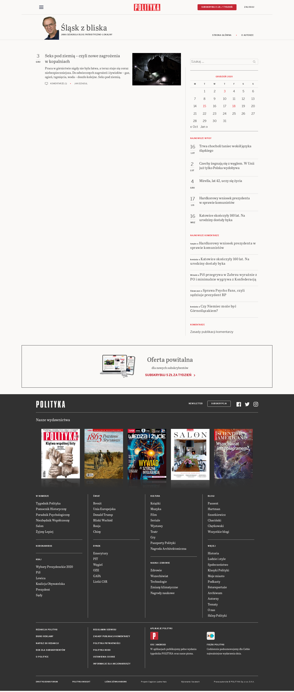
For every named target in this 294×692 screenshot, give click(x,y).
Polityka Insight (81, 682)
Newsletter (196, 403)
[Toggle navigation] (41, 7)
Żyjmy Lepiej (44, 531)
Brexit (97, 503)
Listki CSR (100, 581)
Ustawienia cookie (104, 657)
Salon (39, 526)
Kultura (155, 496)
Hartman (214, 509)
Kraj (38, 559)
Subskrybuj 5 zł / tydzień (217, 7)
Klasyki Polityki (218, 570)
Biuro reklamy (44, 636)
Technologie (158, 581)
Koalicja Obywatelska (50, 583)
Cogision (152, 682)
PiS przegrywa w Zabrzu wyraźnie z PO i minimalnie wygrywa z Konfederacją (223, 276)
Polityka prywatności (106, 643)
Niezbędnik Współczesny (53, 520)
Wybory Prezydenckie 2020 (54, 566)
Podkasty (214, 581)
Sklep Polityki (217, 615)
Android (161, 644)
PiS (38, 572)
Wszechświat (159, 576)
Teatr (154, 531)
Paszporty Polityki (163, 542)
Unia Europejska (104, 509)
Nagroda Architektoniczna (168, 548)
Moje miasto (216, 576)
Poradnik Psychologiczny (53, 514)
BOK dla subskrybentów (50, 650)
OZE (96, 570)
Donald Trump (103, 514)
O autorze (247, 35)
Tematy (213, 604)
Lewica (41, 578)
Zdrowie (156, 570)
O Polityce (42, 657)
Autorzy (213, 598)
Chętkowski (216, 526)
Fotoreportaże (217, 587)
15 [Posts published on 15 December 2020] (204, 106)
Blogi (211, 496)
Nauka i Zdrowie (160, 563)
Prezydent (43, 589)
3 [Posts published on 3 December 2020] (225, 91)
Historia (213, 553)
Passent (213, 503)
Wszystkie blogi (218, 531)
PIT (95, 558)
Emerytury (100, 553)
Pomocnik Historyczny (51, 509)
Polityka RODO (102, 650)
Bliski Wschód (102, 520)
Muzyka (155, 509)
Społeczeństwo (218, 564)
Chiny (97, 531)
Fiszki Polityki (215, 644)
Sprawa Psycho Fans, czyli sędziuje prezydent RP (217, 292)
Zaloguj (249, 7)
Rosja (97, 526)
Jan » (204, 127)
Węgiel (98, 564)
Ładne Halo (162, 682)
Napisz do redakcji (47, 643)
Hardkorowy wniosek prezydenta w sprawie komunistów (223, 245)
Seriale (155, 520)
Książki (155, 503)
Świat (96, 496)
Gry (152, 537)
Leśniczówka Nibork (116, 682)
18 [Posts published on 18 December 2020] (234, 106)
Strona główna (221, 35)
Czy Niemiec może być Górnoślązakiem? (213, 308)
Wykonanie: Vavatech (190, 682)
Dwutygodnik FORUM (47, 682)
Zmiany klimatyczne (164, 587)
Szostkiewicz (217, 514)
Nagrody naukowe (162, 593)
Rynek (97, 546)
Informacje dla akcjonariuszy (111, 664)
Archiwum (215, 593)
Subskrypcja (219, 403)
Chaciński (214, 520)
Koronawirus (44, 546)
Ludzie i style (217, 558)
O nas (211, 610)
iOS (152, 644)
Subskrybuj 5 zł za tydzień (168, 375)
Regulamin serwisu (104, 629)
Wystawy (156, 526)
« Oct (194, 127)
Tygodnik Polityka (48, 503)
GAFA (97, 576)
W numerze (42, 496)
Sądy (39, 595)
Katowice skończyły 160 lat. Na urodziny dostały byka (219, 261)
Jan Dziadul (81, 83)
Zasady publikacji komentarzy (211, 332)
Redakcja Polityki (46, 629)
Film (153, 514)
